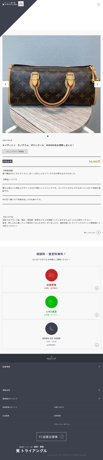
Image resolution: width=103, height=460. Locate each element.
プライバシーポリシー (62, 424)
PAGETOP (51, 358)
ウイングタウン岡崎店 (15, 151)
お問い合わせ (59, 407)
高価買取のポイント (9, 407)
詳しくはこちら (90, 232)
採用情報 (57, 416)
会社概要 (5, 416)
